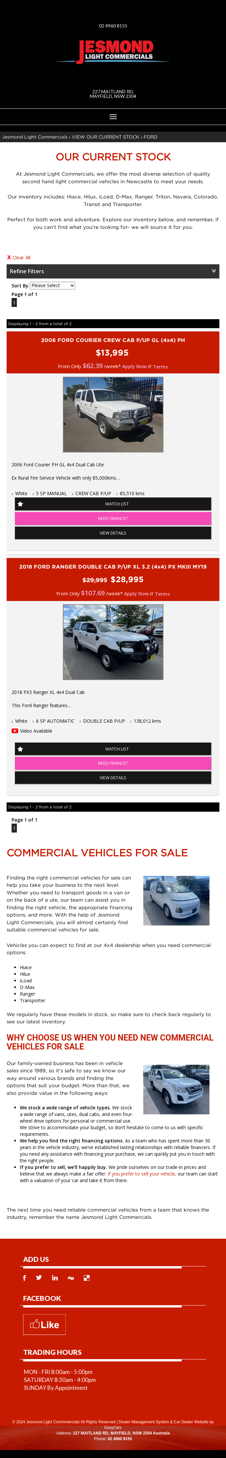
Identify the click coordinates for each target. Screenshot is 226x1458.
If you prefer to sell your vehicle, (142, 1174)
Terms (160, 367)
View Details (113, 533)
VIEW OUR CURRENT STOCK (105, 136)
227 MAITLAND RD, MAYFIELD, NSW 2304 (113, 94)
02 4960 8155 (113, 25)
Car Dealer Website (191, 1422)
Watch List (117, 504)
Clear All (21, 257)
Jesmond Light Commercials (35, 136)
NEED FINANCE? (113, 518)
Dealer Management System (144, 1422)
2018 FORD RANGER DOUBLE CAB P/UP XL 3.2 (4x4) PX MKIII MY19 (113, 567)
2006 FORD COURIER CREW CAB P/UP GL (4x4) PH (113, 340)
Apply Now (134, 366)
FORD (151, 136)
